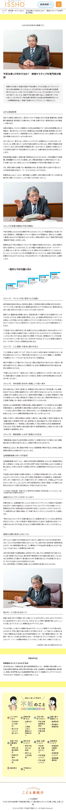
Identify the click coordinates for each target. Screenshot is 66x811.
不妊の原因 (15, 761)
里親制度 (55, 721)
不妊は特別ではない (41, 718)
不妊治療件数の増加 (41, 731)
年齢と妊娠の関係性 (15, 750)
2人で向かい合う (14, 718)
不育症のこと (27, 769)
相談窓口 (13, 768)
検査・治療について (41, 742)
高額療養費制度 (55, 759)
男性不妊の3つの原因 (28, 748)
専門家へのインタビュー (16, 11)
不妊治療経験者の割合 (41, 723)
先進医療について (55, 754)
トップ (4, 10)
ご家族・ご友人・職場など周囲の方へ (28, 731)
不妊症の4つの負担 (15, 723)
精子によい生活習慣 (28, 755)
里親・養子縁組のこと (54, 718)
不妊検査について (41, 756)
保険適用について (53, 742)
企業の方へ (28, 722)
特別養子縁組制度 (55, 725)
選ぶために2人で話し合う (15, 731)
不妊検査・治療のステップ (41, 749)
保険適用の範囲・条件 (55, 748)
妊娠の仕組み (15, 756)
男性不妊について (26, 742)
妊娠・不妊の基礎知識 (14, 743)
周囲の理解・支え (26, 718)
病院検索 (44, 4)
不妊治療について (41, 761)
